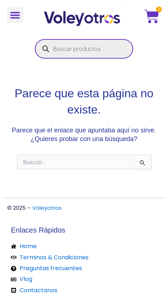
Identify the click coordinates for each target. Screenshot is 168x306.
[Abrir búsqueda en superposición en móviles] (84, 48)
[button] (15, 15)
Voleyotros (47, 208)
